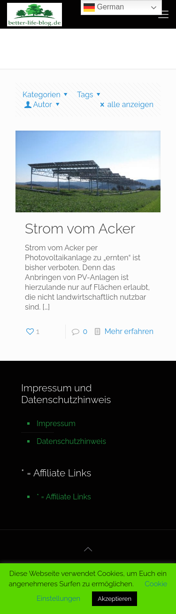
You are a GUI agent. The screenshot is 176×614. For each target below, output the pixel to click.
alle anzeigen (125, 104)
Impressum (56, 423)
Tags (90, 94)
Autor (42, 104)
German (104, 7)
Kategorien (47, 94)
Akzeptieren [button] (114, 598)
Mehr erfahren (129, 331)
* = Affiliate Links (64, 496)
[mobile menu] (163, 14)
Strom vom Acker (80, 228)
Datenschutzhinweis (71, 441)
